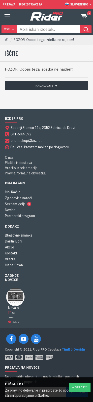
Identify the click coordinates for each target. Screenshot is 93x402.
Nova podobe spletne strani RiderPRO (15, 308)
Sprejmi (81, 387)
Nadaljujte (44, 85)
